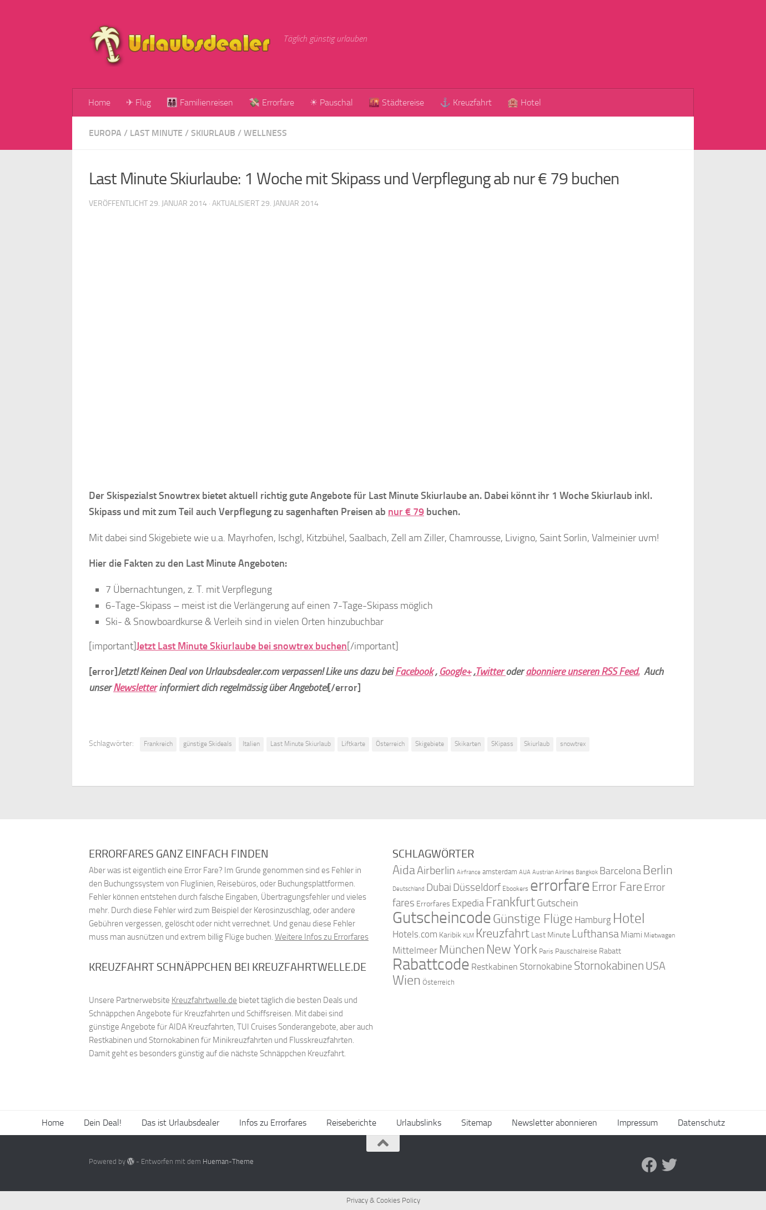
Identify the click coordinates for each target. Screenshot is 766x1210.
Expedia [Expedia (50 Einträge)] (468, 903)
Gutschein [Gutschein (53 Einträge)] (557, 903)
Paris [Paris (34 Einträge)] (546, 951)
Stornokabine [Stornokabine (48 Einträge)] (546, 966)
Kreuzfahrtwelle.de (204, 1000)
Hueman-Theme (228, 1161)
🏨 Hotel (524, 102)
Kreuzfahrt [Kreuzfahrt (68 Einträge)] (503, 933)
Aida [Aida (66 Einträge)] (403, 870)
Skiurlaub (213, 133)
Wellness (265, 133)
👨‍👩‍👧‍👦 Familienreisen (200, 102)
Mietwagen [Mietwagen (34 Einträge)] (659, 935)
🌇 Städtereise (396, 102)
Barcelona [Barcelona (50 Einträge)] (620, 871)
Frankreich (158, 744)
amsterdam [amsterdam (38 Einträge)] (499, 872)
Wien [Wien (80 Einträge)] (406, 980)
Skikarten (468, 744)
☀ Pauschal (331, 102)
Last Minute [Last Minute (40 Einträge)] (550, 935)
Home (99, 102)
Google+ (455, 672)
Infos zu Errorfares (272, 1122)
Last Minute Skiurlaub (300, 744)
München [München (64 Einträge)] (462, 949)
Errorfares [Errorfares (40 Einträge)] (433, 904)
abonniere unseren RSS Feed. (582, 672)
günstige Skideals (207, 744)
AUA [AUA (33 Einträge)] (525, 872)
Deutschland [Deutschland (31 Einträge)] (408, 889)
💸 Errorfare (271, 102)
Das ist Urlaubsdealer (180, 1122)
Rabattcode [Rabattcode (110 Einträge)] (431, 964)
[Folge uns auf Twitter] (669, 1165)
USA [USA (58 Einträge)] (656, 966)
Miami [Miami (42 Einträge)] (631, 935)
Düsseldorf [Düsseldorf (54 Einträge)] (477, 887)
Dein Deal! (103, 1122)
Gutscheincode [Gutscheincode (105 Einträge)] (441, 917)
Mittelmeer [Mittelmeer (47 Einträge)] (414, 950)
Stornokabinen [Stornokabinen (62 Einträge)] (609, 965)
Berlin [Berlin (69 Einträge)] (658, 870)
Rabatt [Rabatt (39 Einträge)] (610, 951)
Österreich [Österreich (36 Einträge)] (438, 982)
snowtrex (573, 744)
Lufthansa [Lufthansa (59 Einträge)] (595, 933)
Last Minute (156, 133)
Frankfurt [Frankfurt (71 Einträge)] (510, 902)
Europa (105, 133)
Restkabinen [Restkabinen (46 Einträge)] (494, 966)
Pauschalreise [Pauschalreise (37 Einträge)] (576, 951)
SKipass (502, 744)
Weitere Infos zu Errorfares (322, 937)
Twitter (490, 672)
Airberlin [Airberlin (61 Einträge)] (436, 870)
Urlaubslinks (418, 1122)
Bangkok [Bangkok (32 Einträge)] (587, 872)
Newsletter (135, 688)
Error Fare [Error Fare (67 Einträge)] (617, 887)
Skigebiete (429, 744)
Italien (251, 744)
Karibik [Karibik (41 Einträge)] (450, 935)
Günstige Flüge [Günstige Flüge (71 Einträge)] (533, 918)
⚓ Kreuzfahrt (466, 102)
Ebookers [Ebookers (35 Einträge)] (515, 888)
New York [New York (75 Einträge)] (511, 949)
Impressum (637, 1122)
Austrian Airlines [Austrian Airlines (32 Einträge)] (553, 872)
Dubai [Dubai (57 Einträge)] (438, 887)
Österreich (390, 744)
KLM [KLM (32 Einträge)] (468, 935)
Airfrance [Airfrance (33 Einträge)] (469, 872)
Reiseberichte (351, 1122)
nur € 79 (406, 512)
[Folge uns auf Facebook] (649, 1165)
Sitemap (476, 1122)
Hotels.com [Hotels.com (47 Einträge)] (414, 934)
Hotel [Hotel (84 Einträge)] (629, 918)
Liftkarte (353, 744)
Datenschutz (701, 1122)
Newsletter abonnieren (554, 1122)
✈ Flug (138, 102)
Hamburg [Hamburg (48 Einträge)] (592, 919)
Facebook (414, 672)
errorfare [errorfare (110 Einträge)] (560, 885)
